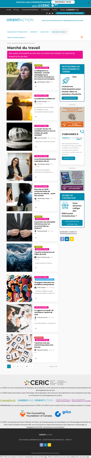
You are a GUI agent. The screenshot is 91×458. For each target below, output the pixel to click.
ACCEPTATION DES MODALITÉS (53, 440)
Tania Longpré (41, 287)
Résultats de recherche (16, 37)
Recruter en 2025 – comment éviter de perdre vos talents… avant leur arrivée (44, 192)
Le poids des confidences (44, 99)
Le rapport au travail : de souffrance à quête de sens (43, 312)
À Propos (16, 9)
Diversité (33, 32)
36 (27, 366)
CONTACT (68, 440)
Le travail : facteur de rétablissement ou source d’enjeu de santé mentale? (44, 132)
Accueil (9, 9)
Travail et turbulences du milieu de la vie (44, 253)
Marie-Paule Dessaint (43, 257)
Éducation (45, 32)
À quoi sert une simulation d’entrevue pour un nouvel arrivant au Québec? (44, 225)
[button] (45, 4)
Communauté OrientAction (30, 9)
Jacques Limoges (42, 101)
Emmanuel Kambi (42, 231)
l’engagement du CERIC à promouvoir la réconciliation (45, 427)
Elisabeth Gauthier (42, 350)
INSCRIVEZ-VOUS (63, 2)
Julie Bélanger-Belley (43, 82)
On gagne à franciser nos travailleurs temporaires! (44, 283)
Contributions (45, 9)
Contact (54, 9)
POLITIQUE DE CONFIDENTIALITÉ (30, 440)
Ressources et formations (17, 32)
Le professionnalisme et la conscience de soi (45, 160)
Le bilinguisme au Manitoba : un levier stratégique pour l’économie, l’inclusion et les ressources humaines (44, 75)
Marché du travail (59, 32)
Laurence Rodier (42, 138)
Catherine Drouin (42, 317)
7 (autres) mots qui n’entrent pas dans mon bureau (43, 345)
